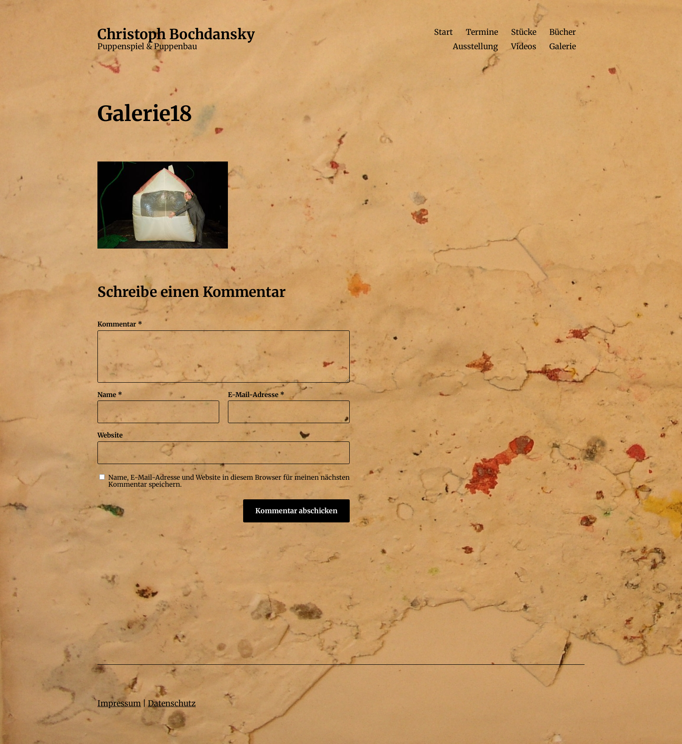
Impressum (119, 703)
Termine (482, 32)
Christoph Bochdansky (176, 34)
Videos (523, 46)
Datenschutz (172, 703)
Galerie (562, 46)
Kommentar (119, 324)
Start (443, 32)
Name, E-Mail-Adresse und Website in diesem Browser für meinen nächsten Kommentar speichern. (229, 481)
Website (110, 435)
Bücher (562, 32)
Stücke (523, 32)
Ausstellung (475, 46)
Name (109, 395)
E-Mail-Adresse (256, 395)
